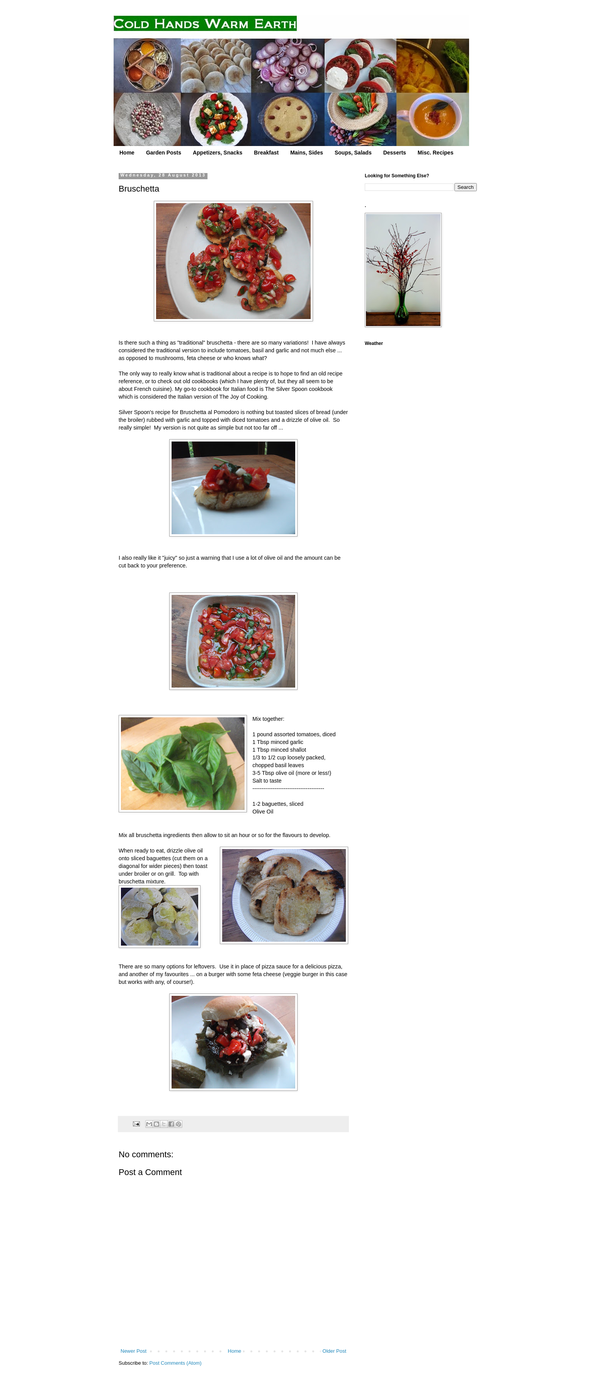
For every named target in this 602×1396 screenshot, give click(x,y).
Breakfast (266, 152)
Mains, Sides (306, 152)
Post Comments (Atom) (176, 1363)
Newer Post (133, 1351)
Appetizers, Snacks (217, 152)
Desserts (394, 152)
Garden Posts (163, 152)
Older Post (334, 1351)
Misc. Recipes (436, 152)
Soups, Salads (353, 152)
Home (126, 152)
